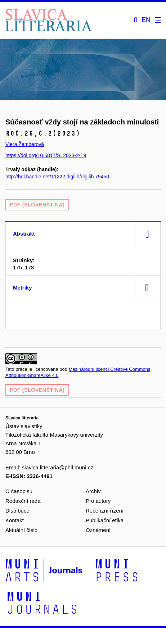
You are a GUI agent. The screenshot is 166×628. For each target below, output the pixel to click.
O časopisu (18, 491)
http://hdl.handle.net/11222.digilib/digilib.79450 (57, 176)
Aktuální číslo (21, 530)
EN (146, 20)
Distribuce (17, 511)
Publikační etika (105, 520)
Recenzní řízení (105, 511)
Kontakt (14, 520)
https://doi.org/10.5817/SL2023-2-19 (45, 155)
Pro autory (98, 501)
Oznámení (98, 530)
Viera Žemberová (24, 144)
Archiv (93, 491)
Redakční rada (23, 501)
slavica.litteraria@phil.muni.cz (57, 467)
